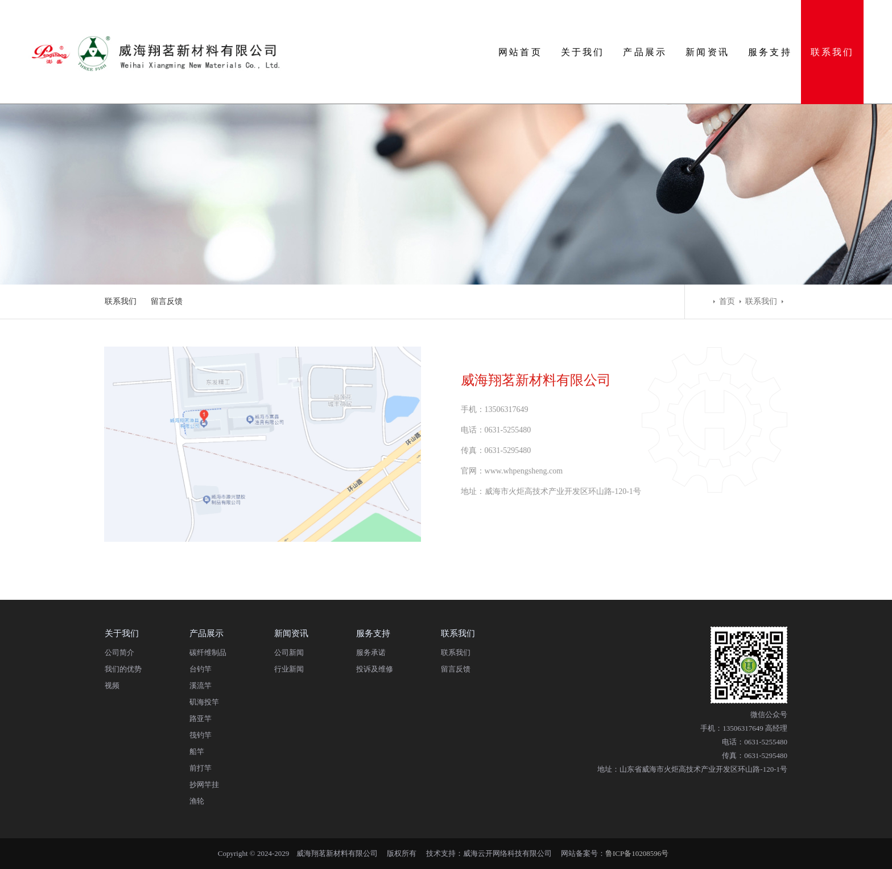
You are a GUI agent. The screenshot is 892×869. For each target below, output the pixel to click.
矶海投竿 (204, 702)
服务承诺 (371, 652)
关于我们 (583, 52)
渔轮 (196, 801)
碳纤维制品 (207, 652)
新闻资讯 (707, 52)
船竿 (196, 751)
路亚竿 (200, 718)
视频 (112, 685)
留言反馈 (167, 301)
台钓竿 (200, 669)
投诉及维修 (374, 669)
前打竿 (200, 768)
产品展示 (645, 52)
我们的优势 (123, 669)
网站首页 (520, 52)
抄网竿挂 (204, 784)
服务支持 (770, 52)
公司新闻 (289, 652)
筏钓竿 (200, 735)
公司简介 (119, 652)
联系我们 (832, 52)
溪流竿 (200, 685)
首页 (727, 301)
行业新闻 (289, 669)
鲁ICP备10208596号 (636, 853)
